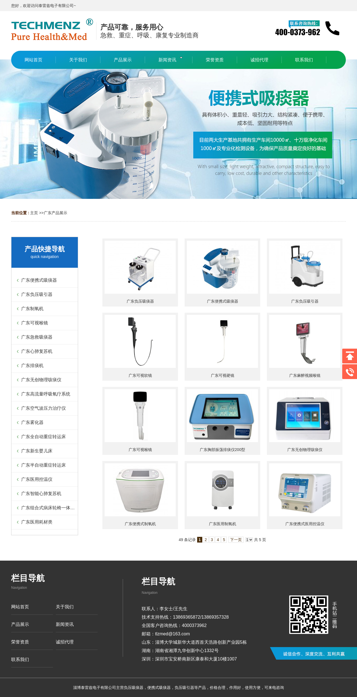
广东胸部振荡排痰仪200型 (222, 449)
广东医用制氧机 (222, 524)
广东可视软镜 (140, 375)
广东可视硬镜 (222, 375)
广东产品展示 (55, 213)
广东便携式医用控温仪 (304, 524)
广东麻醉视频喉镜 (304, 375)
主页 (34, 213)
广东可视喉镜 (140, 449)
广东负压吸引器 (305, 301)
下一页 (236, 539)
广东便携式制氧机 (140, 524)
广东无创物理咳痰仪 (304, 449)
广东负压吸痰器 (140, 301)
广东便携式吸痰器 (222, 301)
